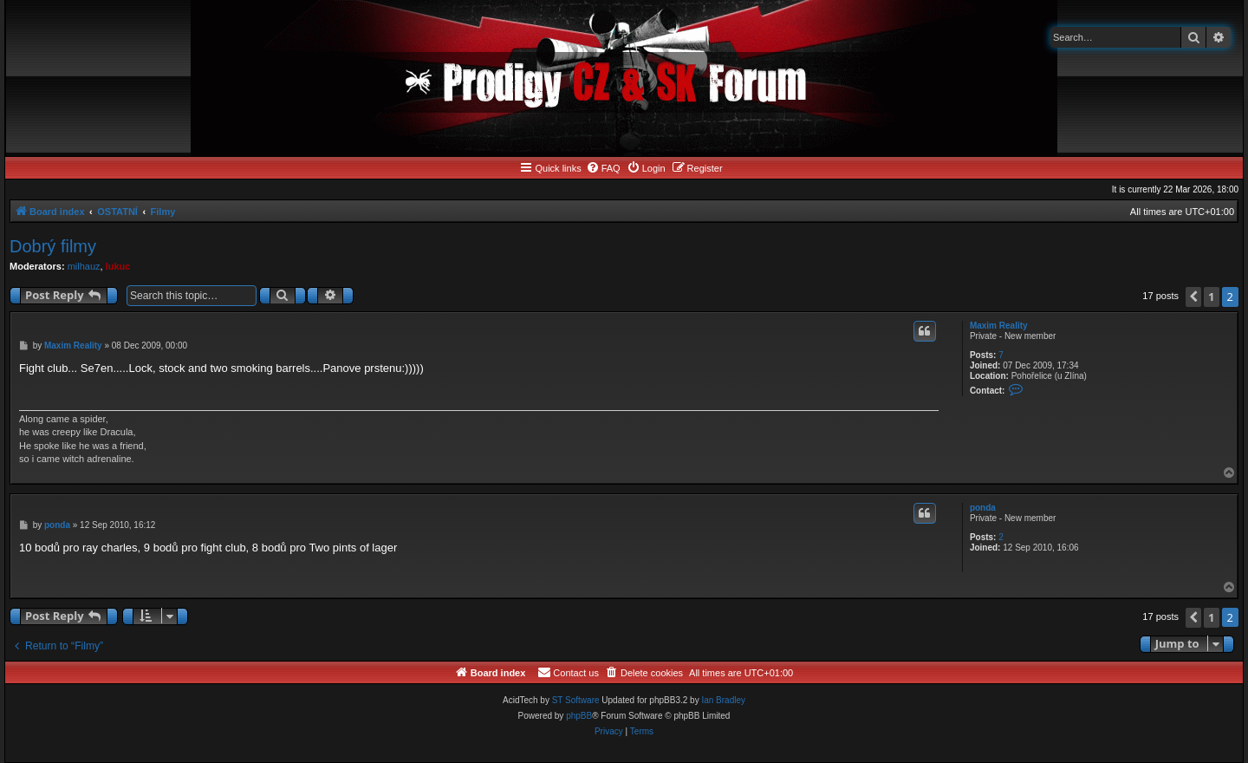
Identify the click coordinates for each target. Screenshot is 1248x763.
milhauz (84, 266)
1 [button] (1211, 296)
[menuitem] (603, 168)
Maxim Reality (999, 325)
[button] (1193, 297)
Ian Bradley (723, 700)
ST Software (576, 700)
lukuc (118, 266)
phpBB (579, 716)
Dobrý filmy (53, 246)
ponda (983, 507)
